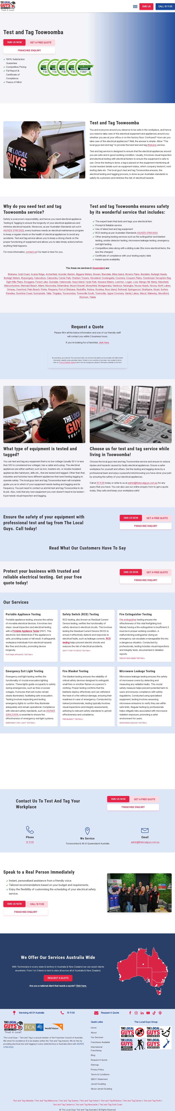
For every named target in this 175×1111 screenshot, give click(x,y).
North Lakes (164, 285)
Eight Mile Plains (14, 281)
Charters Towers (80, 277)
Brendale (106, 273)
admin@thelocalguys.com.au (142, 482)
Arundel (62, 273)
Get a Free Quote (41, 42)
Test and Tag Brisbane (111, 1098)
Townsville (100, 292)
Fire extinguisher (127, 619)
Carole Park (65, 277)
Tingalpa (56, 292)
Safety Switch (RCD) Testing (76, 650)
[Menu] (135, 6)
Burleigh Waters (12, 277)
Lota (135, 281)
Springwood (134, 288)
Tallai (48, 292)
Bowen (96, 273)
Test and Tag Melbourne (46, 1098)
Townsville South (85, 292)
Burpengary (27, 277)
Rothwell (122, 288)
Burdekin (145, 273)
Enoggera (29, 281)
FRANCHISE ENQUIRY (29, 49)
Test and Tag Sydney (68, 1098)
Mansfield (163, 281)
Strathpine (147, 288)
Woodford (163, 292)
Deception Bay (163, 277)
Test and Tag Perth (152, 1098)
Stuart (156, 288)
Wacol (143, 292)
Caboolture (40, 277)
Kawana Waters (106, 281)
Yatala (92, 296)
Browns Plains (132, 273)
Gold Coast (24, 273)
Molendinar (63, 285)
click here (104, 341)
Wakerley (152, 292)
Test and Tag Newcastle (86, 1102)
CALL (38, 902)
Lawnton (119, 281)
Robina (90, 288)
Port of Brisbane (67, 288)
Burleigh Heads (159, 273)
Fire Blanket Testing (72, 718)
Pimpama (52, 288)
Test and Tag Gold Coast (110, 1102)
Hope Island (78, 281)
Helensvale (65, 281)
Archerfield (51, 273)
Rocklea (99, 288)
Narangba (128, 285)
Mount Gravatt (77, 285)
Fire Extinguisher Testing (131, 658)
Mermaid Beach (29, 285)
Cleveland (95, 277)
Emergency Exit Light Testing (20, 722)
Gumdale (53, 281)
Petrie (44, 288)
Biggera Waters (84, 273)
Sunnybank (39, 292)
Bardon (71, 273)
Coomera (120, 277)
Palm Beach (33, 288)
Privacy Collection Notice (67, 362)
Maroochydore (12, 285)
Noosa (153, 285)
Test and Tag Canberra (63, 1102)
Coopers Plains (134, 277)
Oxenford (21, 288)
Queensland (98, 267)
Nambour (117, 285)
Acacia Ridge (38, 273)
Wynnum (83, 296)
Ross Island (111, 288)
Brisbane (152, 144)
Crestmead (148, 277)
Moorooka (50, 285)
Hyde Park (91, 281)
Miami (41, 285)
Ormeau (11, 288)
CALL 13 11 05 (165, 6)
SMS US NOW (14, 42)
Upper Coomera (115, 292)
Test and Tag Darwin (132, 1098)
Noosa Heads (141, 285)
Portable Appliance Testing (19, 654)
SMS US (146, 6)
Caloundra (52, 277)
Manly (154, 281)
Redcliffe (81, 288)
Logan (128, 281)
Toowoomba (68, 292)
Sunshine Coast (24, 292)
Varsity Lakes (132, 292)
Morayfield (91, 285)
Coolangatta (108, 277)
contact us (31, 251)
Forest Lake (41, 281)
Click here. (81, 983)
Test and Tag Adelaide (23, 1098)
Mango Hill (144, 281)
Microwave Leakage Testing (132, 722)
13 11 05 (100, 482)
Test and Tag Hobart (89, 1098)
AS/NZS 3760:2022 (13, 229)
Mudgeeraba (105, 285)
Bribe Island (118, 273)
